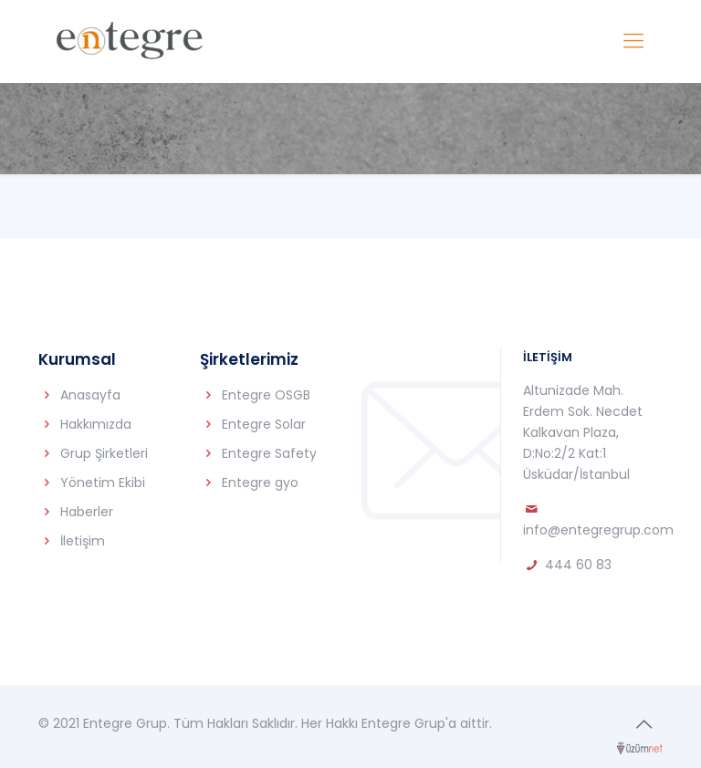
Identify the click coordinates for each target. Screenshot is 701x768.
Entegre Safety (269, 453)
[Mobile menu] (633, 41)
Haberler (86, 512)
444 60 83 (578, 564)
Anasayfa (90, 395)
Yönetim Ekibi (102, 482)
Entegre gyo (260, 482)
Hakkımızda (95, 424)
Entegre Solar (264, 424)
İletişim (82, 541)
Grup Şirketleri (104, 453)
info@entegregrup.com (598, 530)
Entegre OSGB (266, 395)
